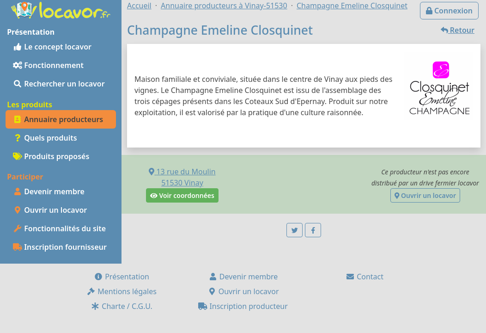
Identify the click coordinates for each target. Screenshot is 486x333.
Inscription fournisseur (60, 247)
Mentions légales (121, 291)
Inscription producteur (243, 306)
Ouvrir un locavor (50, 210)
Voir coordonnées (182, 195)
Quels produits (45, 138)
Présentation (121, 276)
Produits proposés (51, 156)
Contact (364, 276)
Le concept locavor (52, 47)
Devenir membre (49, 191)
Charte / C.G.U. (121, 306)
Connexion (449, 11)
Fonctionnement (48, 65)
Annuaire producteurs (58, 119)
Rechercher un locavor (59, 84)
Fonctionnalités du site (59, 228)
